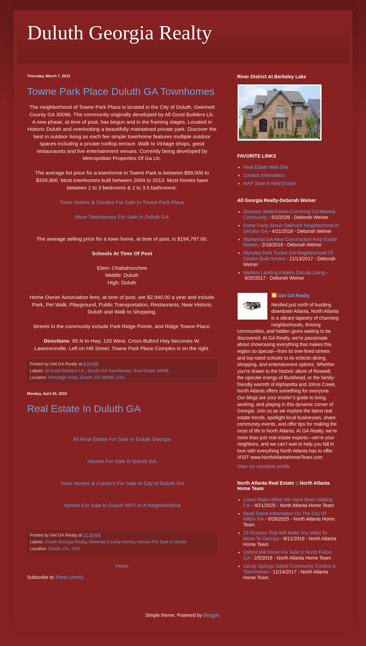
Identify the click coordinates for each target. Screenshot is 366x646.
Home (122, 566)
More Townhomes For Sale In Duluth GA (122, 217)
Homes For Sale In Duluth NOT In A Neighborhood (122, 505)
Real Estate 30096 (151, 370)
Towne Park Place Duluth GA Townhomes (121, 91)
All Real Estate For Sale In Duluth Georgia (122, 439)
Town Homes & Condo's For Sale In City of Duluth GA (122, 483)
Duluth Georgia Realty (65, 542)
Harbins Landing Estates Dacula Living (284, 272)
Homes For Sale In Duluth (162, 542)
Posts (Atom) (70, 577)
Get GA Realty (294, 295)
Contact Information (264, 175)
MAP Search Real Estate (269, 183)
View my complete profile (263, 466)
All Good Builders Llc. (64, 370)
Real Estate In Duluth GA (84, 408)
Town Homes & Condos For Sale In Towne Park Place (122, 202)
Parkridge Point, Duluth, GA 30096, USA (86, 377)
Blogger (211, 615)
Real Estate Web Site (265, 167)
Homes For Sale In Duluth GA (122, 461)
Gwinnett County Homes (112, 542)
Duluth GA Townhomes (109, 370)
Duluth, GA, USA (64, 548)
